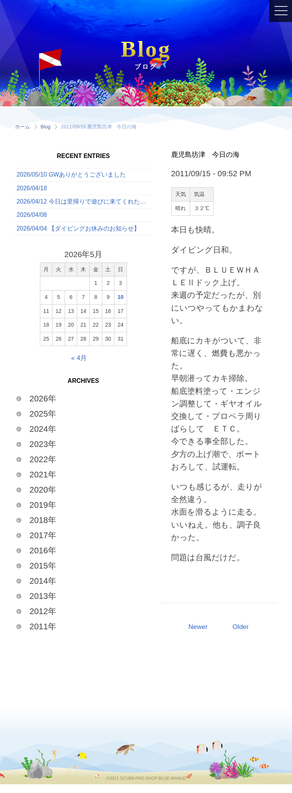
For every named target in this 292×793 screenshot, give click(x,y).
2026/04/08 (31, 221)
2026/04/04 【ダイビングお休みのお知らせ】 (78, 237)
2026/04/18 (31, 191)
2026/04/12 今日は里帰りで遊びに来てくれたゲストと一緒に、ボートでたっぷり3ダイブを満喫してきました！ (84, 206)
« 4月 (79, 366)
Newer (196, 627)
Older (242, 627)
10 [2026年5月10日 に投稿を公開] (120, 306)
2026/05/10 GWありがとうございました (71, 175)
